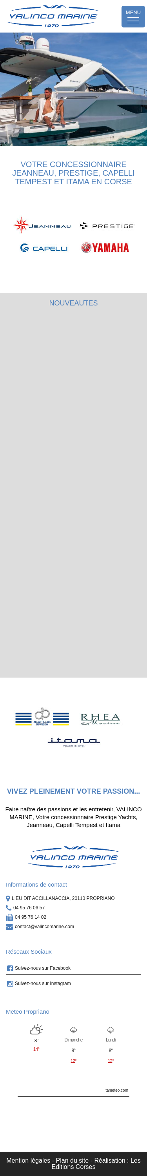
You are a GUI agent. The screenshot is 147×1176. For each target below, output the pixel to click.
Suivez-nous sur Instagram (39, 983)
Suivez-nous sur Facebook (39, 968)
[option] (73, 89)
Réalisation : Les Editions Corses (95, 1163)
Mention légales (28, 1160)
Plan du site (72, 1160)
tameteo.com (116, 1090)
